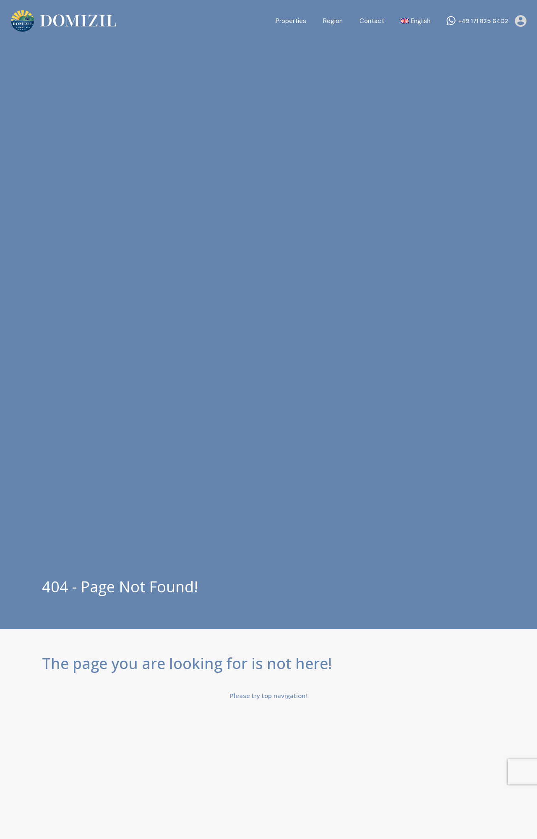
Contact (372, 21)
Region (333, 21)
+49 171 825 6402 (483, 21)
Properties (291, 21)
